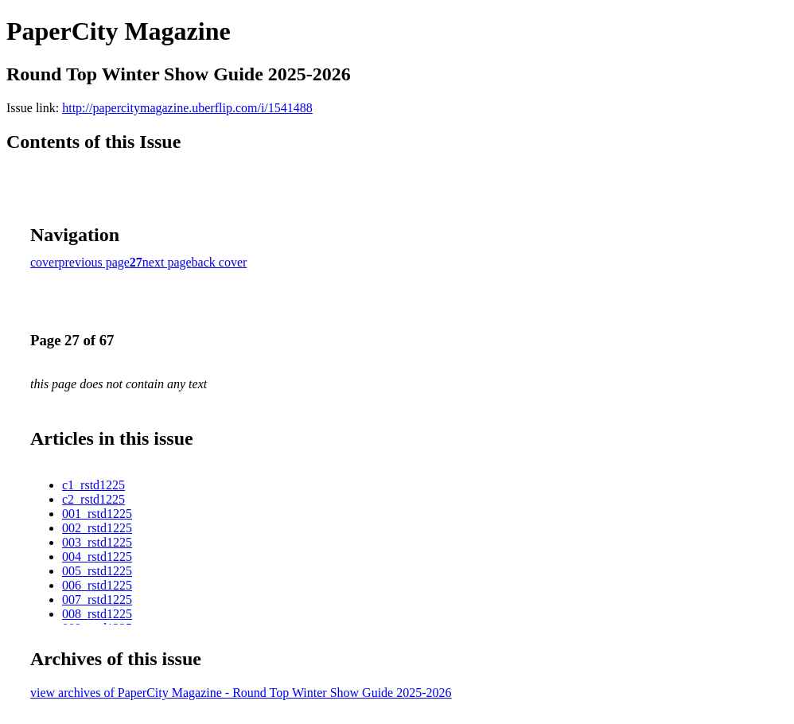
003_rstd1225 (97, 542)
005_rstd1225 (97, 571)
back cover (219, 262)
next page (167, 262)
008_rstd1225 (97, 614)
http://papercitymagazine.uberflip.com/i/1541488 (187, 108)
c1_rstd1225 (93, 485)
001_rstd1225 (97, 513)
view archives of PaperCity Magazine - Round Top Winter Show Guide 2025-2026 (241, 692)
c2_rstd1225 (93, 499)
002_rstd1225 (97, 528)
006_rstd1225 (97, 585)
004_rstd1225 (97, 556)
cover (44, 262)
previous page (94, 262)
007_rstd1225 (97, 599)
